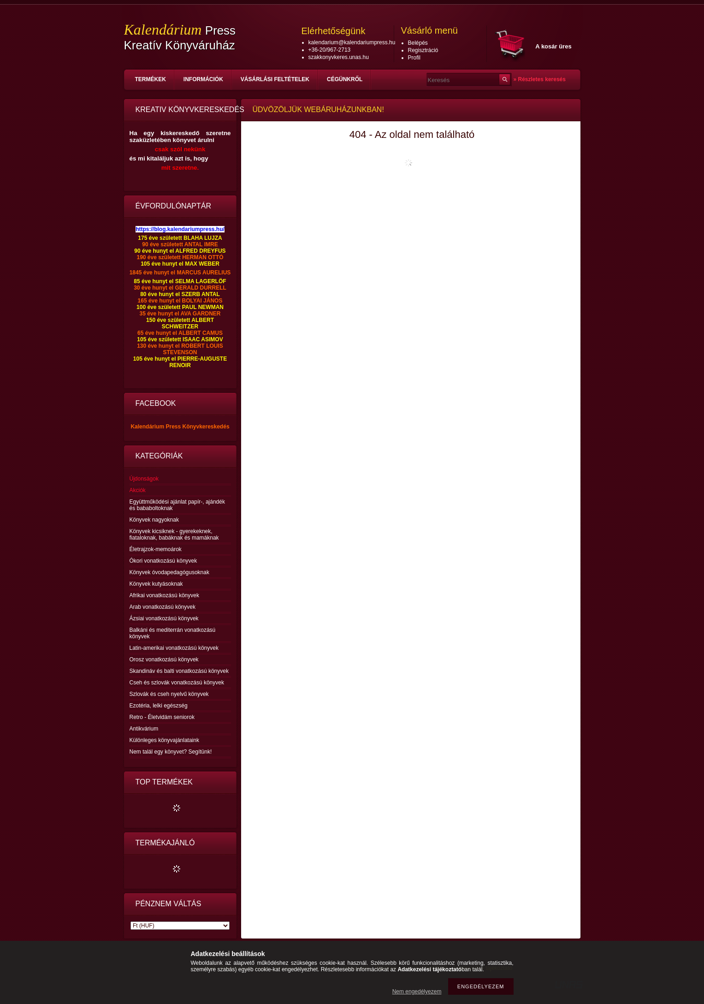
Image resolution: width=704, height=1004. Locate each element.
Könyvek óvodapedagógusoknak (169, 572)
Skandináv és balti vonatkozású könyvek (179, 671)
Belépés (418, 43)
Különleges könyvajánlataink (164, 740)
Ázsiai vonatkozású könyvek (164, 618)
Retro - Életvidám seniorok (162, 717)
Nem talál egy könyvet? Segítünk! (171, 752)
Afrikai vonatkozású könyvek (164, 595)
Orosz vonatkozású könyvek (164, 659)
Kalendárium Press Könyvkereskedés (179, 426)
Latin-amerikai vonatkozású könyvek (174, 648)
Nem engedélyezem (417, 991)
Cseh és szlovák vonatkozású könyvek (177, 682)
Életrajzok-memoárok (156, 549)
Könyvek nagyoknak (154, 520)
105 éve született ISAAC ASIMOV (180, 339)
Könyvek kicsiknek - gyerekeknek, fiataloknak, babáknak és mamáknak (174, 534)
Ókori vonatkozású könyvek (163, 561)
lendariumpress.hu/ (199, 229)
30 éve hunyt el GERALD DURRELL (180, 288)
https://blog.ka (154, 229)
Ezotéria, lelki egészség (159, 705)
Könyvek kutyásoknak (156, 584)
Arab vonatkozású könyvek (162, 607)
